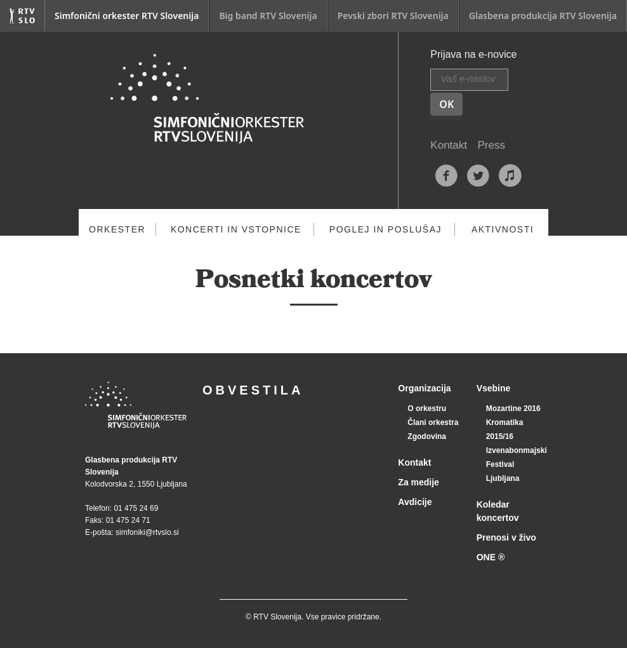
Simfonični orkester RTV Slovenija (127, 16)
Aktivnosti (503, 229)
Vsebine (494, 388)
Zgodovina (426, 436)
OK (446, 104)
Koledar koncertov (498, 511)
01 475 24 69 (136, 508)
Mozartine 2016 (513, 408)
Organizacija (424, 388)
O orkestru (426, 408)
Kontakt (448, 145)
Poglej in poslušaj (385, 229)
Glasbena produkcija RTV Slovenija (543, 16)
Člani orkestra (432, 422)
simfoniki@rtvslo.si (147, 532)
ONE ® (491, 557)
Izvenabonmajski (516, 450)
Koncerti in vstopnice (236, 229)
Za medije (418, 482)
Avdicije (415, 502)
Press (491, 145)
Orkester (117, 229)
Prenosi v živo (506, 537)
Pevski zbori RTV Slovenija (393, 16)
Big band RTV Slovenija (268, 16)
